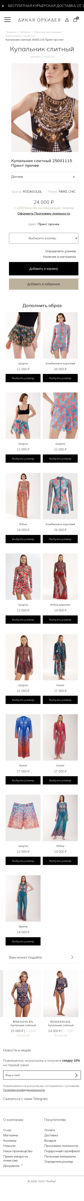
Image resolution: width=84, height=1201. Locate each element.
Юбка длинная (60, 604)
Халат (60, 685)
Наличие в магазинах (59, 257)
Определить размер (60, 251)
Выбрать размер (23, 378)
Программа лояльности (61, 1145)
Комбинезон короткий (60, 363)
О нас (7, 1130)
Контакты (9, 1140)
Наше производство (17, 1151)
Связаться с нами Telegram (25, 1098)
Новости (9, 1145)
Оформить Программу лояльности (43, 213)
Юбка (23, 524)
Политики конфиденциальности (24, 1090)
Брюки (23, 926)
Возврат (50, 1140)
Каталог (25, 32)
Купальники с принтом (20, 35)
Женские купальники (47, 32)
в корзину (43, 268)
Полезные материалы (60, 1156)
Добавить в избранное (43, 284)
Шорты (23, 363)
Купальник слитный (23, 1025)
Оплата (49, 1130)
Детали (17, 177)
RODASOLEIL (32, 192)
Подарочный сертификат (62, 1151)
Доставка (51, 1135)
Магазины (10, 1135)
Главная (11, 32)
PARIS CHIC (67, 192)
